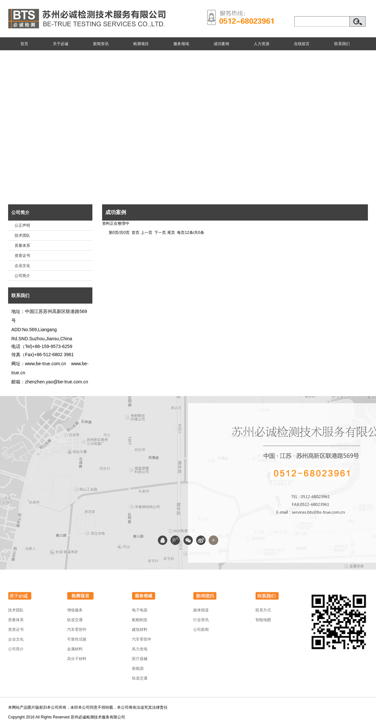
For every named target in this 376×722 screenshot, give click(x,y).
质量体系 (22, 245)
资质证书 (22, 255)
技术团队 (22, 235)
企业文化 (22, 265)
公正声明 (22, 225)
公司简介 (20, 212)
